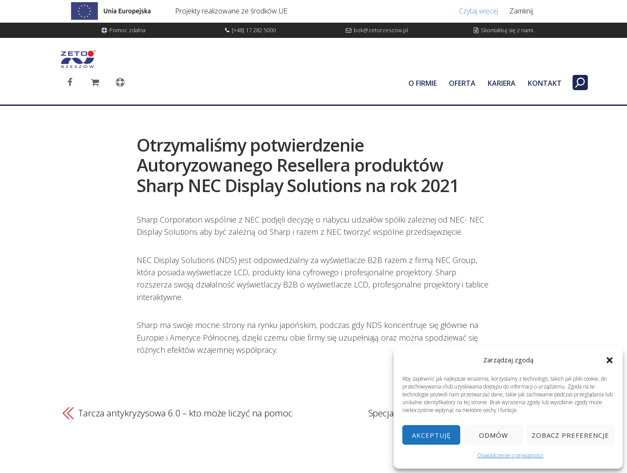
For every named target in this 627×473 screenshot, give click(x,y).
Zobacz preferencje (570, 435)
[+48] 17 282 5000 (254, 30)
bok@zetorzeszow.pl (381, 30)
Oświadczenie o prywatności (510, 455)
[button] (609, 360)
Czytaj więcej (478, 11)
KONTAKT (545, 83)
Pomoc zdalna (127, 30)
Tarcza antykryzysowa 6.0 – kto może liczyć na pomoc (185, 413)
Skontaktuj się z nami (507, 30)
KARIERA (502, 83)
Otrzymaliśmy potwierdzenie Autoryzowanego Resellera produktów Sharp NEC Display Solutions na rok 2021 (298, 165)
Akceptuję (431, 435)
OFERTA (462, 83)
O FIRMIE (422, 83)
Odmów (493, 435)
